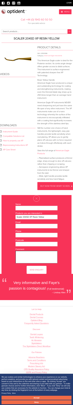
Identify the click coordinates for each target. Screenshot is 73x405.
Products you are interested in (29, 213)
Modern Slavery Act (36, 366)
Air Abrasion (36, 340)
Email (18, 222)
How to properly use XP (13, 140)
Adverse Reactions (36, 357)
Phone (18, 231)
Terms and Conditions (36, 360)
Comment (20, 249)
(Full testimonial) (55, 288)
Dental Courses (36, 317)
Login (69, 3)
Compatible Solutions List (13, 136)
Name (18, 204)
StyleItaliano (37, 343)
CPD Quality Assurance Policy (36, 369)
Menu (65, 12)
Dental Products (36, 314)
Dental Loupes (36, 334)
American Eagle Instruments (53, 56)
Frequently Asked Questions (36, 323)
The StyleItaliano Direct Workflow (36, 346)
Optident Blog (36, 320)
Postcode (20, 240)
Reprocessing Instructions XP (15, 145)
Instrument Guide (10, 131)
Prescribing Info (36, 363)
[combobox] (37, 31)
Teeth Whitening (37, 337)
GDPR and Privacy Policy (36, 372)
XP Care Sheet (9, 149)
